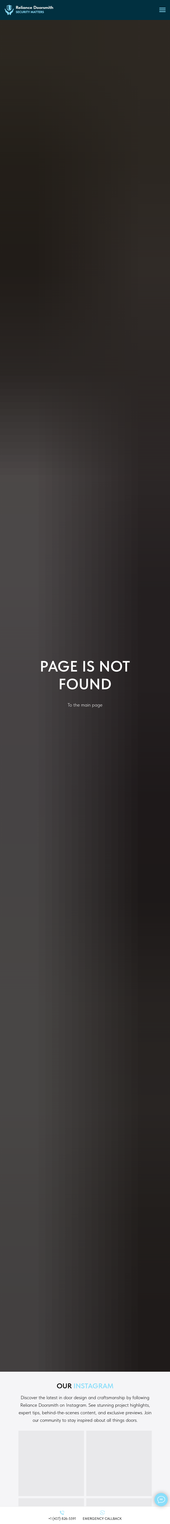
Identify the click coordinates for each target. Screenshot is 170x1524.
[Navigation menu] (162, 10)
